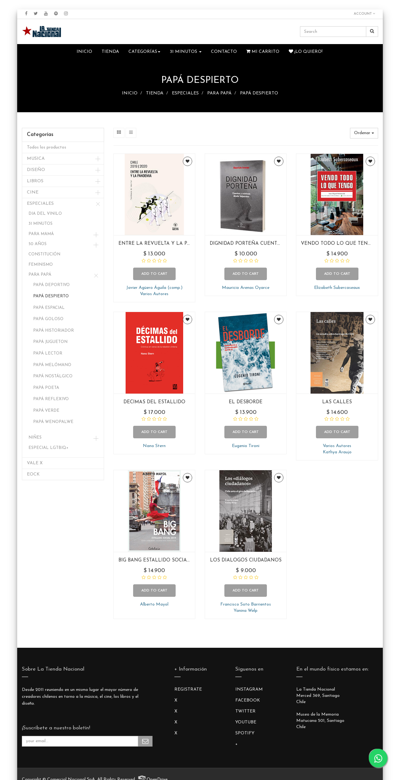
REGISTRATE (188, 689)
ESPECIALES (185, 93)
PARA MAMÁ (41, 234)
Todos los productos (46, 147)
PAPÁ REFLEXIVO (51, 399)
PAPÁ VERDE (46, 411)
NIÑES (35, 437)
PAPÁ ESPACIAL (49, 308)
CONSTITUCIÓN (44, 254)
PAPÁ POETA (46, 388)
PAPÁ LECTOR (47, 353)
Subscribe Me (145, 741)
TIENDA (154, 93)
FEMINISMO (40, 265)
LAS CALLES (337, 402)
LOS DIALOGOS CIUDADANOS (246, 560)
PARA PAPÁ (219, 93)
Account (364, 14)
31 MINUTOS (40, 224)
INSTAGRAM (249, 689)
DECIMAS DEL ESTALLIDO (154, 402)
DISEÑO (36, 170)
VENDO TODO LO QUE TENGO (338, 243)
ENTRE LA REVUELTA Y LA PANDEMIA (164, 243)
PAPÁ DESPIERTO (259, 93)
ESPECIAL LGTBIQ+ (48, 448)
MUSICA (36, 158)
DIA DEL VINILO (45, 214)
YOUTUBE (245, 722)
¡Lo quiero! (305, 51)
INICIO (130, 93)
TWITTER (245, 711)
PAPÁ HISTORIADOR (53, 331)
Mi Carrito (262, 51)
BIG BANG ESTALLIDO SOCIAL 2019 (160, 560)
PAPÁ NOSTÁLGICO (52, 376)
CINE (32, 192)
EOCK (33, 474)
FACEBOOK (247, 700)
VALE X (34, 463)
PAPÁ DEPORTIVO (51, 285)
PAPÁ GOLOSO (48, 319)
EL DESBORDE (245, 402)
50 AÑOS (37, 244)
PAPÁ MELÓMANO (52, 365)
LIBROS (35, 181)
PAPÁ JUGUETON (50, 342)
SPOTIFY (244, 733)
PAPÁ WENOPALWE (53, 422)
